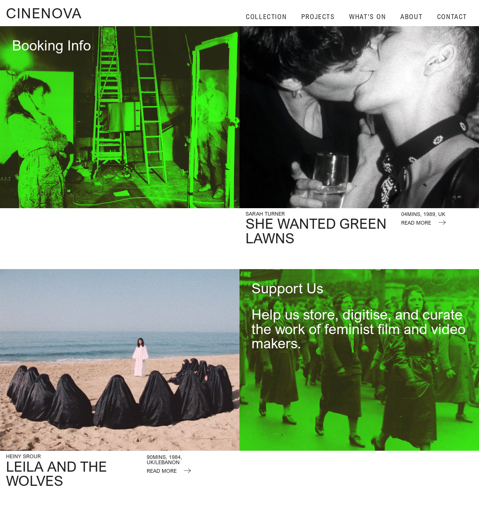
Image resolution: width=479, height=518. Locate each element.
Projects (318, 17)
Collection (266, 17)
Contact (452, 17)
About (411, 17)
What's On (367, 17)
